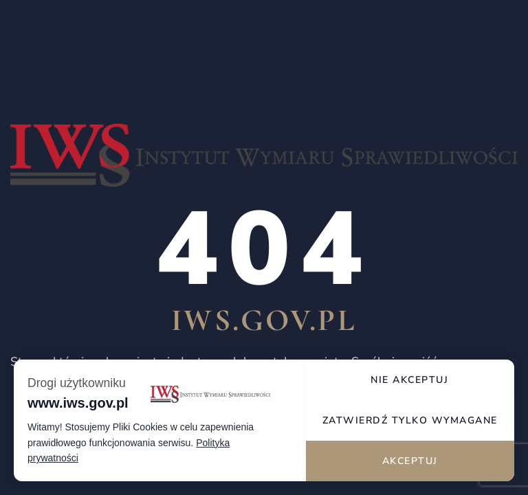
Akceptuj (410, 461)
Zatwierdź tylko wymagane (410, 420)
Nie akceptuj (409, 379)
